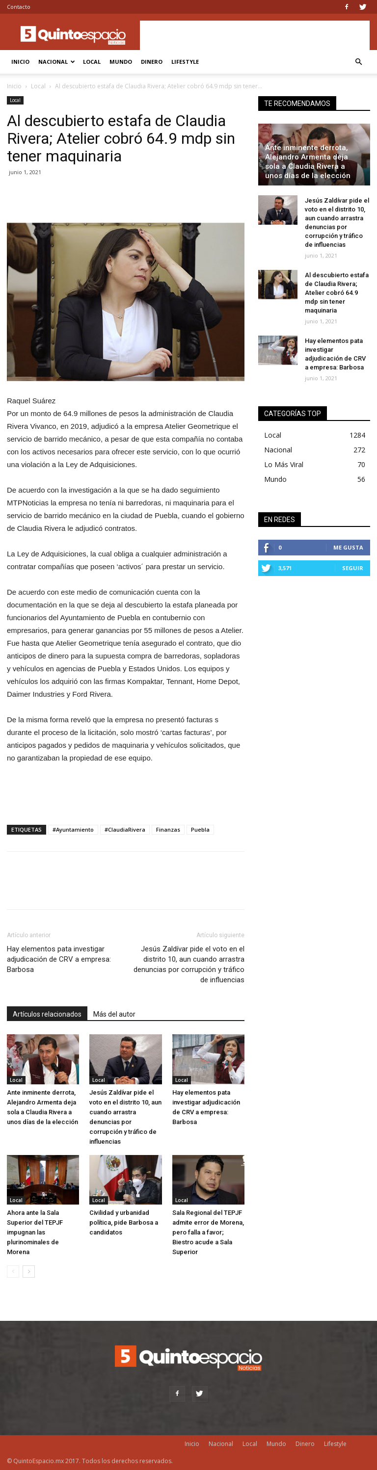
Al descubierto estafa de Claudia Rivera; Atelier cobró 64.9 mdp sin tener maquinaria (337, 292)
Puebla (200, 829)
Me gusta (348, 547)
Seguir (352, 568)
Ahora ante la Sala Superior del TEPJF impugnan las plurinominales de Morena (35, 1232)
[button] (358, 62)
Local (92, 61)
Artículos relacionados (47, 1014)
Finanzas (168, 829)
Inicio (20, 61)
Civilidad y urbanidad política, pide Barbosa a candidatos (123, 1222)
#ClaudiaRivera (125, 829)
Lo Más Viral (283, 464)
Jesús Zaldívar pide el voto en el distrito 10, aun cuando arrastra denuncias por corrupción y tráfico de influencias (189, 964)
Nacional (56, 61)
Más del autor (114, 1014)
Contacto (18, 6)
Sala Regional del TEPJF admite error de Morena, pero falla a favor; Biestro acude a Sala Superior (208, 1232)
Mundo (120, 61)
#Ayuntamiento (73, 829)
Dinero (151, 61)
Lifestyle (185, 61)
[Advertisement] (255, 35)
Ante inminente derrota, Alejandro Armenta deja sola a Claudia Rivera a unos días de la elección (307, 161)
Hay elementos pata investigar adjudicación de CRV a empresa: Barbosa (59, 959)
